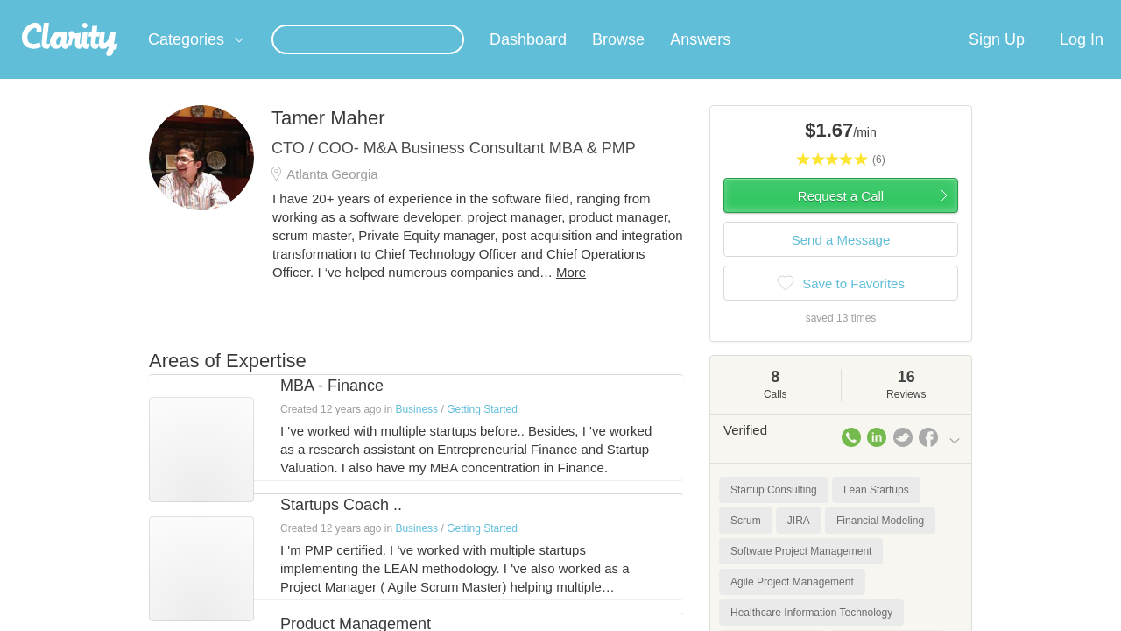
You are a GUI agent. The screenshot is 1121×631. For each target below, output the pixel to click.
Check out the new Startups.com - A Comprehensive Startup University (771, 11)
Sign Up (997, 60)
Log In (1081, 60)
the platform (121, 10)
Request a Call (841, 216)
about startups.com (1024, 11)
